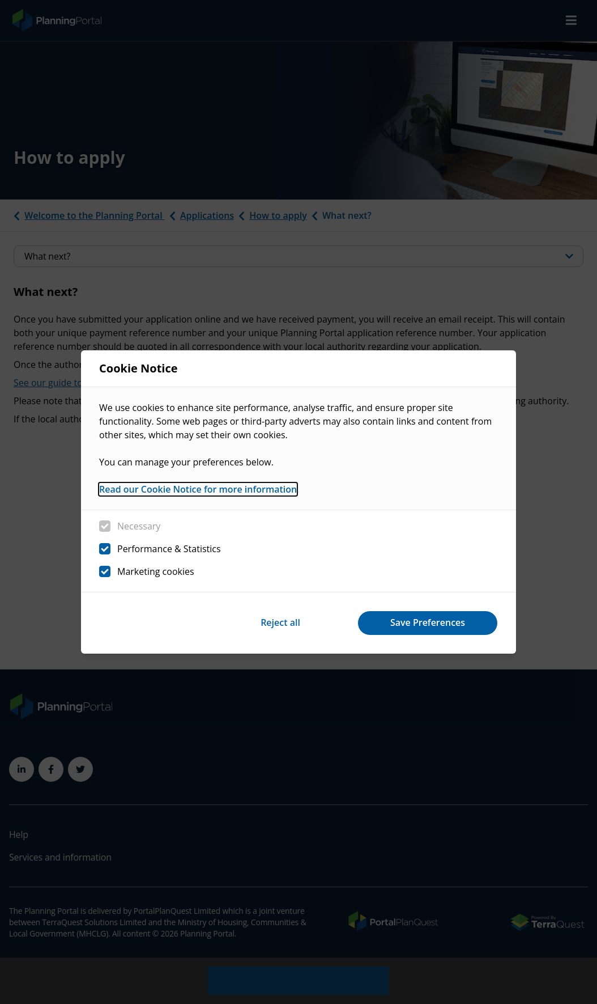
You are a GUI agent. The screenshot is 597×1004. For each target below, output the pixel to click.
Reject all (280, 622)
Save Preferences (427, 622)
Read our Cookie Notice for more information (198, 489)
